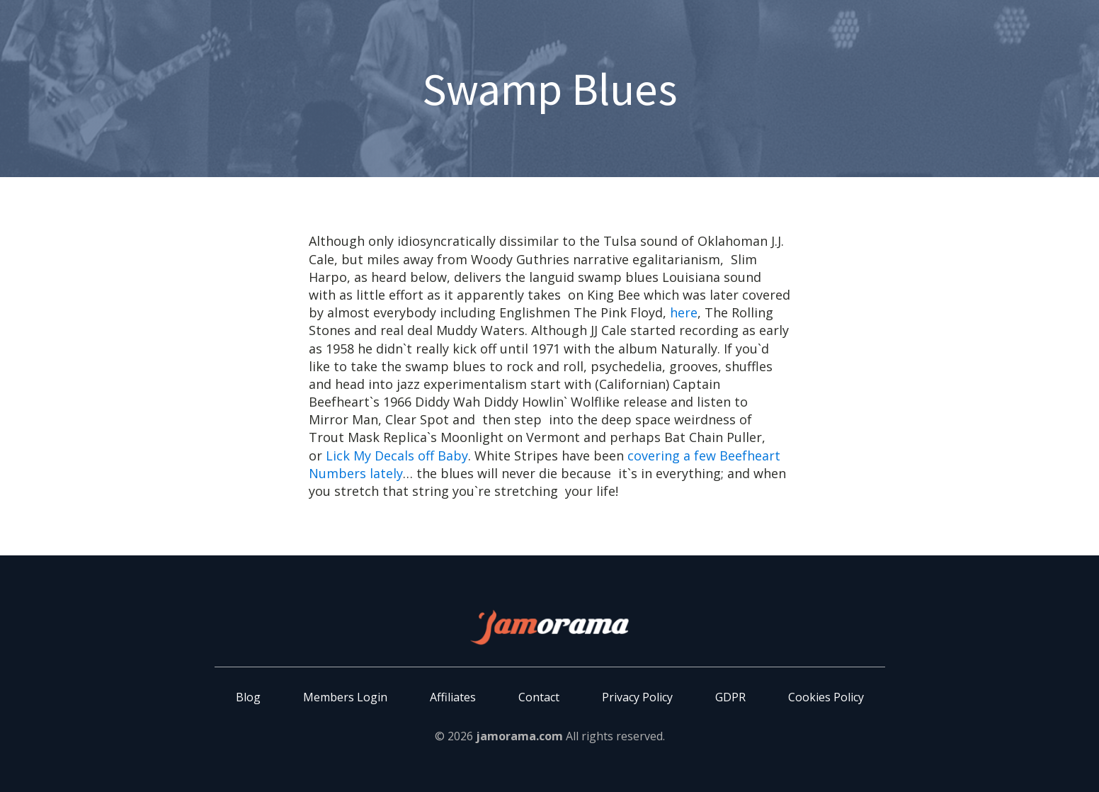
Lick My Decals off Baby (397, 455)
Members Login (345, 697)
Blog (248, 697)
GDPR (730, 697)
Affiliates (453, 697)
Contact (538, 697)
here (683, 312)
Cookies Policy (826, 697)
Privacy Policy (637, 697)
